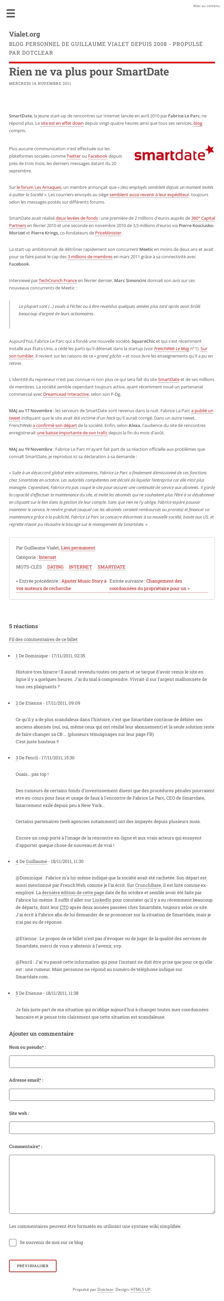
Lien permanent (78, 548)
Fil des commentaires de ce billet (43, 639)
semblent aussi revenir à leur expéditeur (149, 195)
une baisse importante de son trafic (72, 433)
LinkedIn (101, 900)
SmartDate (168, 379)
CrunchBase (148, 885)
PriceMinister (108, 233)
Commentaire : (25, 1146)
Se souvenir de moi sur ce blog (51, 1242)
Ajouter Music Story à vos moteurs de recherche (61, 584)
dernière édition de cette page (73, 892)
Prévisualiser (33, 1265)
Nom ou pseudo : (27, 1047)
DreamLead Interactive (66, 394)
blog (198, 123)
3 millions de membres (90, 257)
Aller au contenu (206, 5)
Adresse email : (26, 1080)
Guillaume (36, 861)
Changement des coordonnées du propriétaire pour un (149, 584)
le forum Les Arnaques (39, 187)
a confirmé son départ (55, 425)
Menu (10, 13)
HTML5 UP (140, 1289)
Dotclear (105, 1289)
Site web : (19, 1113)
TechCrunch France (58, 280)
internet (80, 567)
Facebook (97, 156)
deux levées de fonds (77, 218)
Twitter (74, 156)
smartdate (112, 567)
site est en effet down (62, 123)
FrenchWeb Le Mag (171, 348)
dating (55, 567)
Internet (47, 557)
